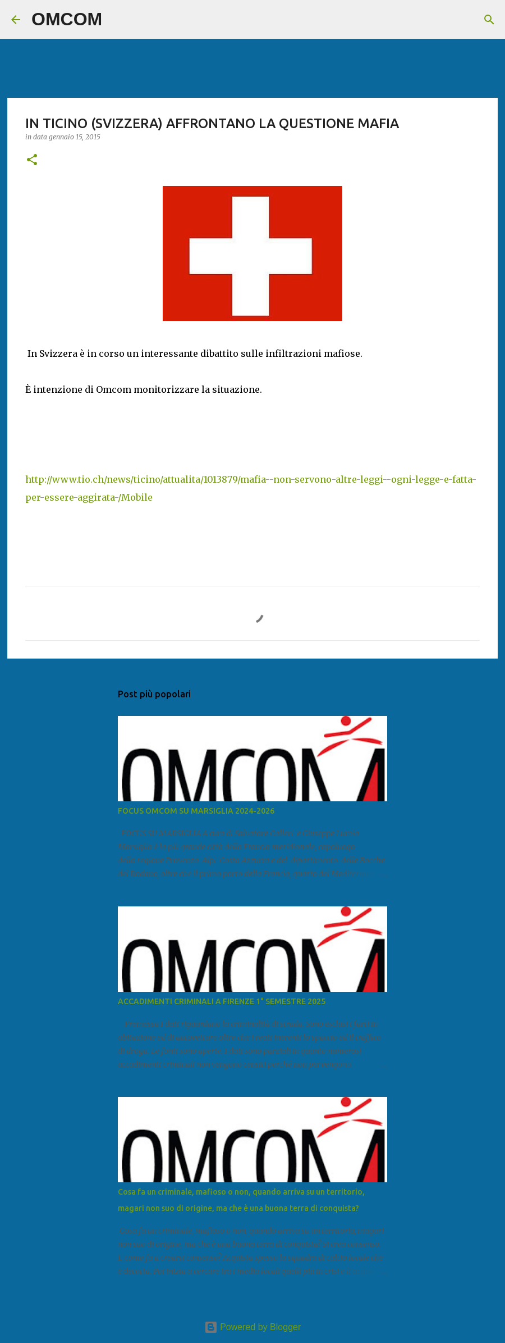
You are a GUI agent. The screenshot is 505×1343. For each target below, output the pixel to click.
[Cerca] (118, 19)
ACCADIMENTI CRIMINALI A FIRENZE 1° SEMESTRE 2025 (221, 1001)
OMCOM (66, 19)
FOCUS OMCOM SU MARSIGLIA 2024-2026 (196, 810)
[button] (32, 160)
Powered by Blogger (252, 1327)
